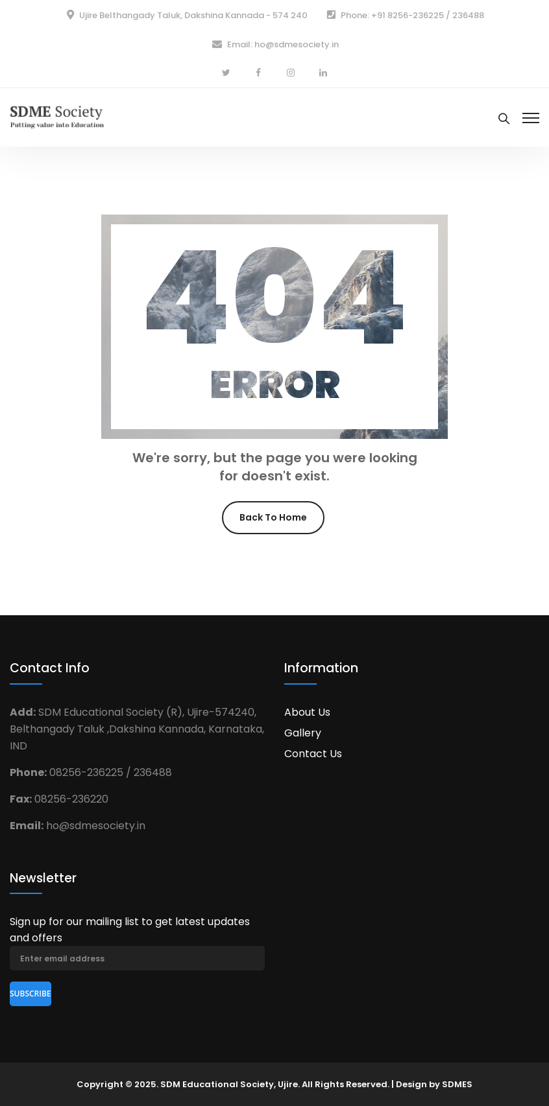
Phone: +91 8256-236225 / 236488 (412, 15)
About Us (307, 712)
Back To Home (273, 517)
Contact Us (313, 753)
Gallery (302, 732)
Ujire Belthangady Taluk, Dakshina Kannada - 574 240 (193, 15)
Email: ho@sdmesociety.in (283, 44)
